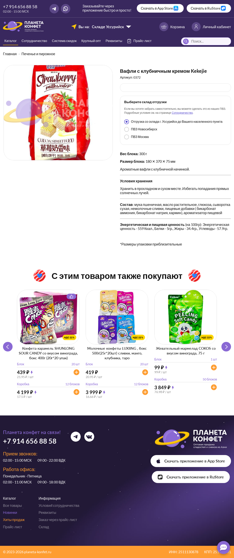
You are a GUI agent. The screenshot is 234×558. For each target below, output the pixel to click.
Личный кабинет (211, 26)
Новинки (10, 512)
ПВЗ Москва (136, 137)
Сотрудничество (34, 41)
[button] (226, 346)
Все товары (12, 505)
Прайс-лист (12, 527)
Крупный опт (91, 41)
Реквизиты (114, 41)
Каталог (10, 41)
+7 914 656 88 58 (20, 6)
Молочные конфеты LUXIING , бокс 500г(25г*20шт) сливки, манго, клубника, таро (117, 353)
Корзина (172, 26)
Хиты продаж (14, 519)
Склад (44, 527)
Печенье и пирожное (38, 54)
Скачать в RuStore (205, 8)
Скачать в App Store (157, 8)
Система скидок (64, 41)
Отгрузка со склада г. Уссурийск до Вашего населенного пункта (173, 121)
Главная (10, 54)
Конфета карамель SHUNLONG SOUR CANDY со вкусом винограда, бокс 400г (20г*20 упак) (48, 353)
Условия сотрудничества (59, 505)
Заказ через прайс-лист (58, 519)
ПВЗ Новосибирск (140, 129)
